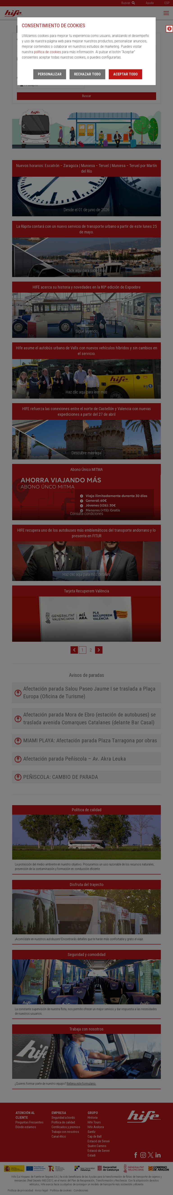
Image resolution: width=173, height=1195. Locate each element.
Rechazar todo (87, 74)
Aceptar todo (125, 74)
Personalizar (49, 74)
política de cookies (47, 52)
